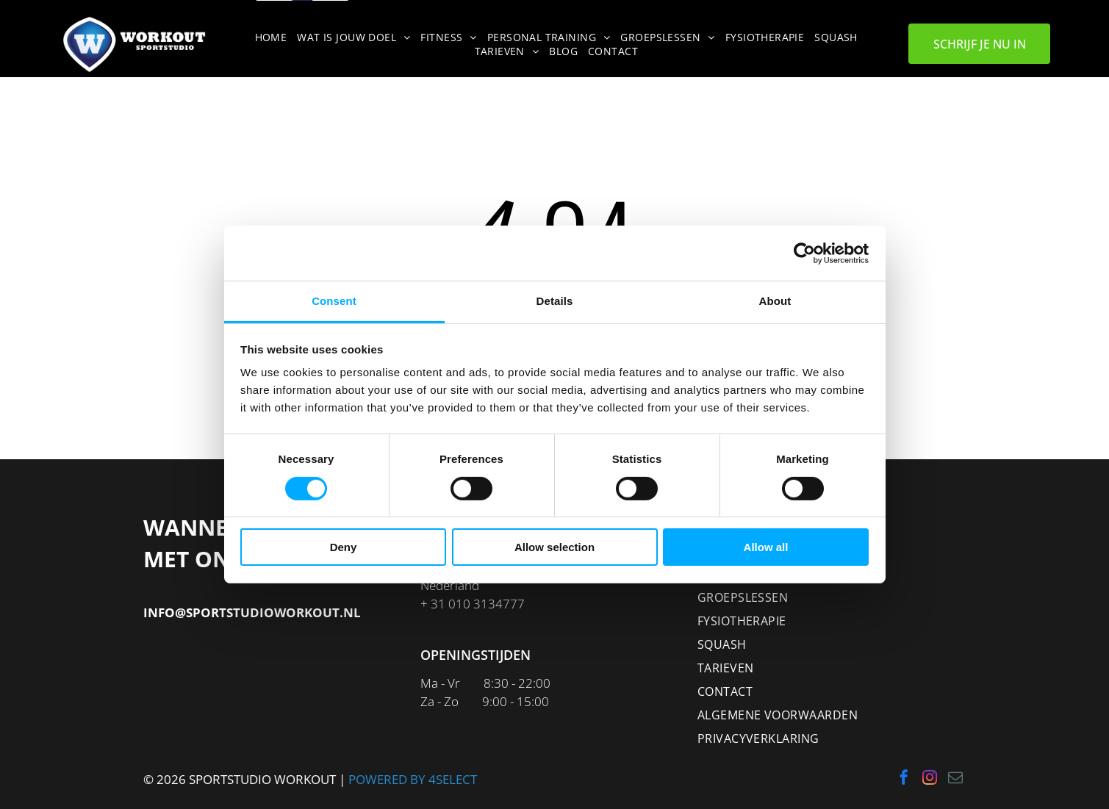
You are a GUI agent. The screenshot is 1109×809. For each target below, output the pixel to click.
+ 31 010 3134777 (472, 603)
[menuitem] (273, 37)
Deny (343, 547)
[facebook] (904, 779)
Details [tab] (554, 301)
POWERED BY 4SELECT (412, 779)
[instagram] (930, 779)
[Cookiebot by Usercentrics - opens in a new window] (804, 253)
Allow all (766, 547)
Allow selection (554, 547)
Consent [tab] (334, 301)
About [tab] (775, 301)
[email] (955, 779)
